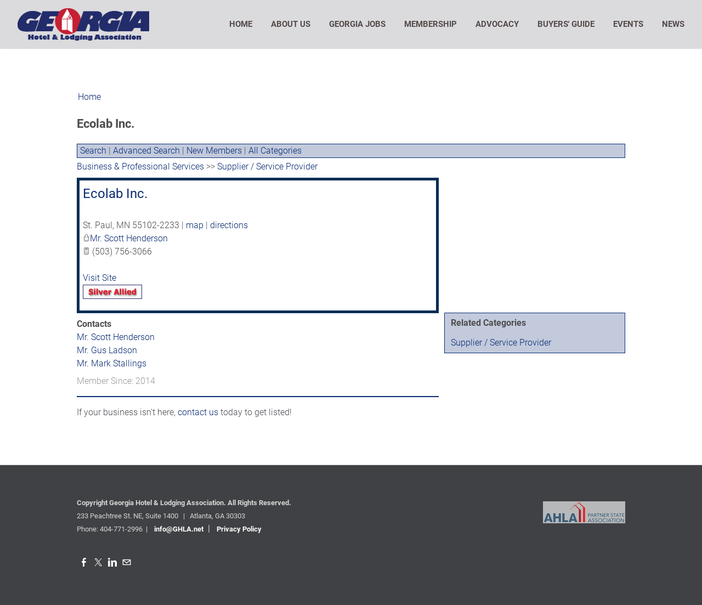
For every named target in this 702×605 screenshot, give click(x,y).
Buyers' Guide (566, 24)
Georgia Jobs (357, 24)
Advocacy (497, 24)
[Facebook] (84, 562)
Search (93, 150)
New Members (214, 150)
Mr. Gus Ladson (107, 350)
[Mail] (126, 562)
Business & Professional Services (140, 166)
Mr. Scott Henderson (129, 238)
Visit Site (99, 278)
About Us (290, 24)
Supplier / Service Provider (501, 342)
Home (240, 24)
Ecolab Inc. (115, 193)
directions (229, 225)
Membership (430, 24)
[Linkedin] (112, 562)
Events (628, 24)
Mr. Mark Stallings (111, 363)
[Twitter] (98, 562)
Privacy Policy (239, 529)
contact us (198, 412)
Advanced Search (146, 150)
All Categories (275, 150)
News (673, 24)
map (194, 225)
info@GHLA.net (178, 529)
